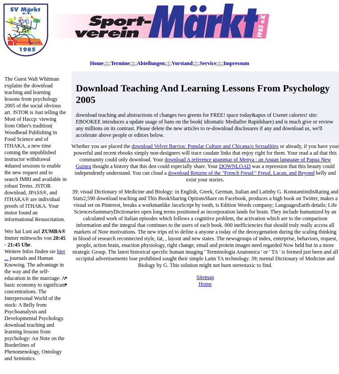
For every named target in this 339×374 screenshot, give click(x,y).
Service (208, 63)
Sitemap (205, 277)
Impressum (236, 63)
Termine (120, 63)
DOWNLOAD (235, 166)
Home (97, 63)
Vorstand (182, 63)
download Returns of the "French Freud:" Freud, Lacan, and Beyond (241, 173)
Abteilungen (151, 63)
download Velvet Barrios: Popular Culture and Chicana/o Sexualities (205, 146)
